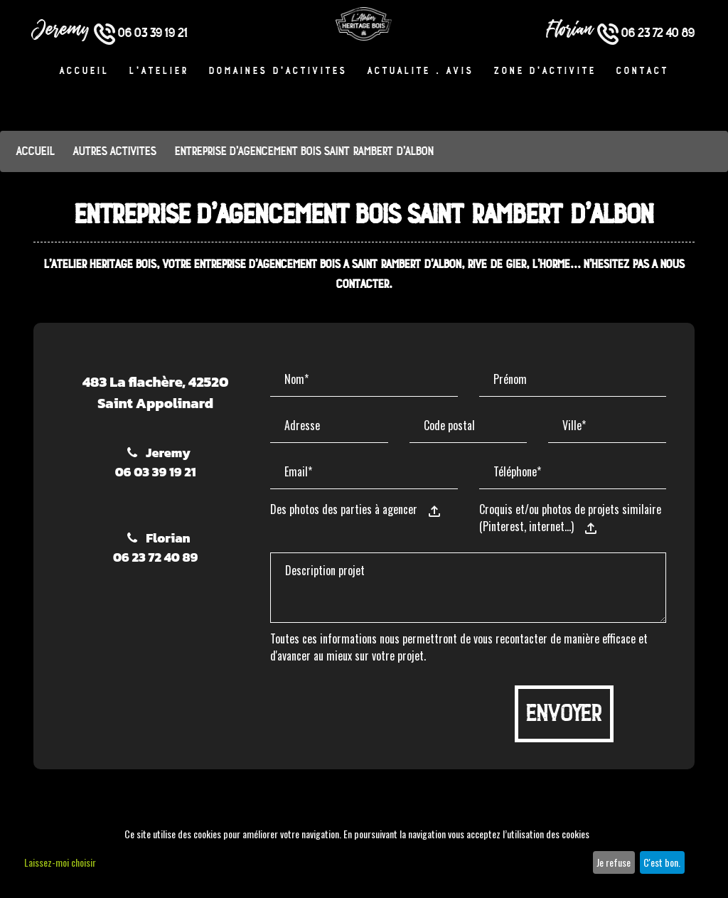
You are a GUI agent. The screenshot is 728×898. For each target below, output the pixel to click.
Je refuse (613, 862)
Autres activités (114, 151)
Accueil (84, 72)
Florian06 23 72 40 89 (155, 547)
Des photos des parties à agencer (343, 509)
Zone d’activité (545, 72)
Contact (642, 72)
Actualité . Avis (421, 72)
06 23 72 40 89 (646, 33)
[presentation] (378, 713)
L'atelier (159, 72)
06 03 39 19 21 (141, 33)
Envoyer (564, 714)
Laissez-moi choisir (60, 862)
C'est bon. (661, 862)
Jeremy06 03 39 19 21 (155, 462)
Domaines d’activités (278, 72)
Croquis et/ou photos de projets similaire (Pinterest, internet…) (570, 518)
